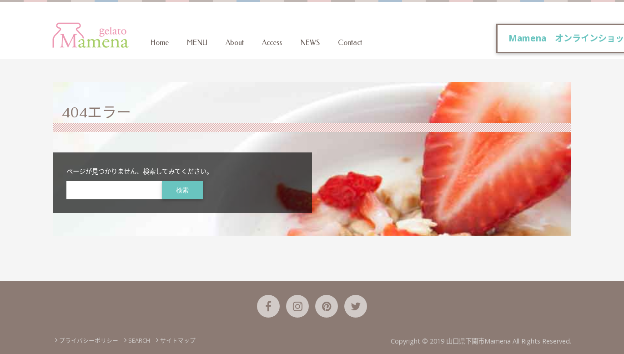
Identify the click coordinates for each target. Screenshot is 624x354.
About (235, 42)
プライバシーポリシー (88, 340)
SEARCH (139, 340)
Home (160, 42)
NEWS (310, 42)
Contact (350, 42)
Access (272, 42)
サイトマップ (178, 340)
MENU (197, 42)
